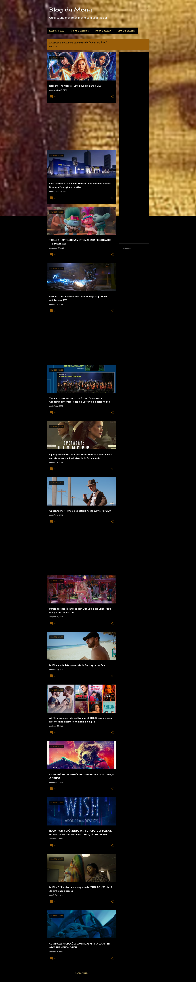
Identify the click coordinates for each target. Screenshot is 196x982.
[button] (112, 97)
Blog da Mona (70, 9)
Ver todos (53, 47)
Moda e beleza (103, 31)
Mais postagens (81, 973)
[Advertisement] (80, 126)
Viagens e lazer (126, 31)
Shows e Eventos (80, 31)
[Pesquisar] (147, 9)
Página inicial (56, 31)
